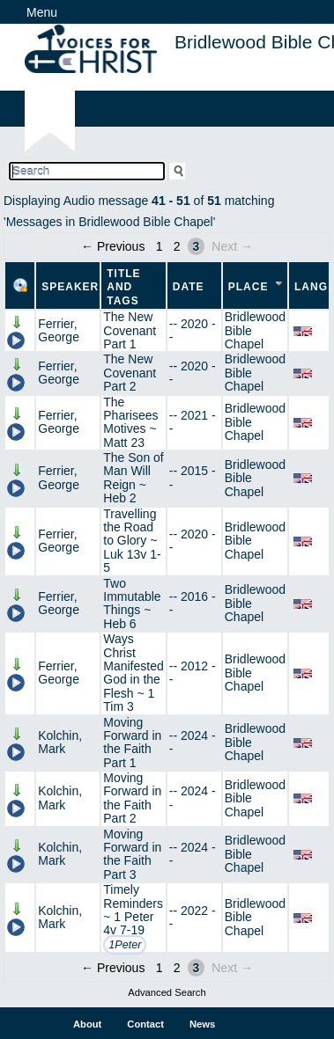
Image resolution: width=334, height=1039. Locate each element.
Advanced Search (166, 992)
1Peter (124, 945)
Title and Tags (123, 287)
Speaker (70, 287)
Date (188, 287)
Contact (145, 1024)
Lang (311, 287)
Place (248, 287)
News (202, 1024)
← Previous (113, 246)
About (87, 1024)
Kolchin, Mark (60, 742)
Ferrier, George (58, 330)
